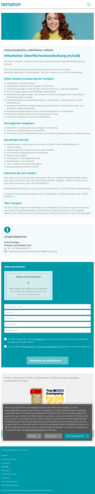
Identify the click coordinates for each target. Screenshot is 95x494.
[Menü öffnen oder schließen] (89, 4)
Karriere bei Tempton (9, 459)
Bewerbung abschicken (47, 360)
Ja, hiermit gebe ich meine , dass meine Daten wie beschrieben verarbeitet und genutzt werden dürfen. (46, 340)
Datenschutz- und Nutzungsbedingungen (42, 346)
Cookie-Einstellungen (9, 481)
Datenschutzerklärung (35, 430)
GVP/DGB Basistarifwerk (10, 485)
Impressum (5, 463)
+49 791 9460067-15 (21, 248)
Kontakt (4, 455)
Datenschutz (6, 470)
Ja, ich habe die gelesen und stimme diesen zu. (47, 346)
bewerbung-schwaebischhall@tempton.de (35, 251)
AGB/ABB (4, 467)
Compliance (5, 478)
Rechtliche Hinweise (8, 474)
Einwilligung (38, 339)
